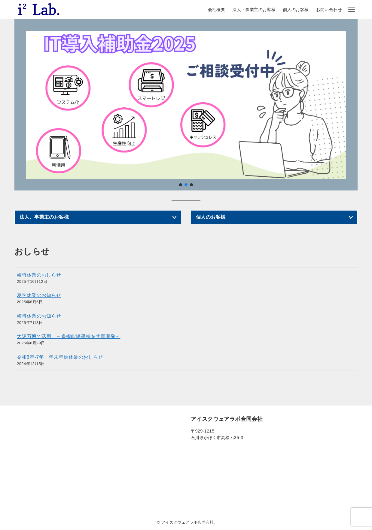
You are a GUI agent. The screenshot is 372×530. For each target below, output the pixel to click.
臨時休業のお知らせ (39, 316)
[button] (180, 184)
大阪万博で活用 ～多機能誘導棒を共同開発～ (68, 336)
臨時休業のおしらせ (39, 274)
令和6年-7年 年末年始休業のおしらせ (60, 357)
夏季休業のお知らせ (39, 295)
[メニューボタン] (352, 10)
